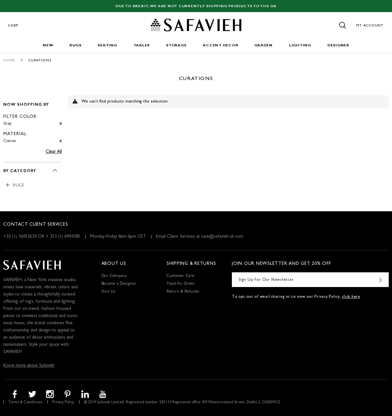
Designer (338, 45)
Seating (107, 45)
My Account (370, 25)
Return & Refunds (183, 292)
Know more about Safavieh (28, 365)
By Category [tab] (19, 171)
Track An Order (181, 284)
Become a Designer (119, 284)
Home (9, 60)
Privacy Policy (63, 403)
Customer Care (181, 276)
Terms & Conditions (25, 403)
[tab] (32, 120)
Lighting (300, 45)
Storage (176, 45)
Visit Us (108, 292)
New (48, 45)
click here (351, 297)
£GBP (13, 25)
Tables (141, 45)
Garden (263, 45)
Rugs (75, 45)
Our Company (114, 276)
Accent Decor (220, 45)
